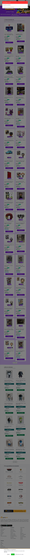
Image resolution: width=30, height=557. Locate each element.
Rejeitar (8, 554)
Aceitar (13, 554)
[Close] (27, 2)
